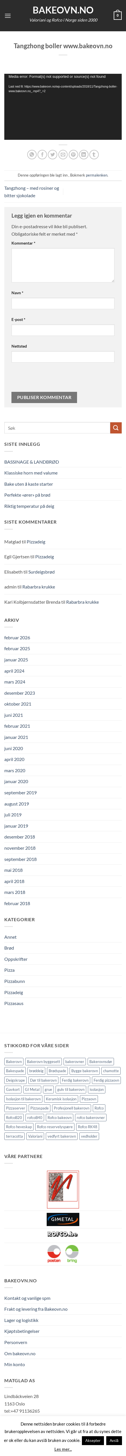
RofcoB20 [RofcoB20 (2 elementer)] (14, 1117)
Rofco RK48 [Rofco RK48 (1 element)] (87, 1126)
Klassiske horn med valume (31, 472)
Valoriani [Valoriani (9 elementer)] (35, 1136)
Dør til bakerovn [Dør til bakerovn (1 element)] (43, 1080)
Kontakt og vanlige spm (27, 1298)
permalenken (96, 175)
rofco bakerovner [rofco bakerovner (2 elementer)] (91, 1117)
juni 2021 (13, 715)
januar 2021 (16, 737)
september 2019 (20, 792)
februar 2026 (17, 637)
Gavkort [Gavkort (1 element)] (13, 1089)
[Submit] (116, 427)
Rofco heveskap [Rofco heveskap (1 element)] (19, 1126)
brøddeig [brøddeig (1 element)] (36, 1070)
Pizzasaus (13, 1003)
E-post (18, 319)
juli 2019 (12, 814)
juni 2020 (13, 748)
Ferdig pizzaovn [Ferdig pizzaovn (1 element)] (106, 1080)
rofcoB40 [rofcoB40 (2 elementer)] (34, 1117)
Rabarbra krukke (38, 586)
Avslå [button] (114, 1440)
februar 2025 (17, 648)
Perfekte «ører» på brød (27, 494)
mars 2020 (14, 770)
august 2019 (16, 803)
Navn (17, 292)
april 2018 (14, 881)
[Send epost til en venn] (63, 154)
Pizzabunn (14, 981)
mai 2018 (13, 870)
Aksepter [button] (93, 1440)
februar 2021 (17, 726)
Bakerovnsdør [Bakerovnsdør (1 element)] (100, 1061)
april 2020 (14, 759)
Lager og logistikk (21, 1320)
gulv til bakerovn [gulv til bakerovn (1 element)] (70, 1089)
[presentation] (50, 379)
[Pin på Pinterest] (73, 154)
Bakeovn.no (63, 10)
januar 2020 (16, 781)
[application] (63, 107)
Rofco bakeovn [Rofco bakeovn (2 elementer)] (60, 1117)
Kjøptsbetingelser (22, 1331)
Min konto (14, 1364)
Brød (9, 947)
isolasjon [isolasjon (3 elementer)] (97, 1089)
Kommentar (23, 243)
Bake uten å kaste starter (28, 484)
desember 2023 (19, 693)
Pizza (9, 970)
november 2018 (20, 848)
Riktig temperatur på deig (29, 506)
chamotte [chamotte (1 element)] (111, 1070)
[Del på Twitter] (52, 154)
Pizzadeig (36, 541)
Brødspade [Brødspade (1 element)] (57, 1070)
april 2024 (14, 670)
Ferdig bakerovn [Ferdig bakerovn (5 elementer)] (75, 1080)
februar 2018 (17, 903)
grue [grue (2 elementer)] (48, 1089)
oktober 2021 (17, 703)
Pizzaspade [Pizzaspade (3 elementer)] (39, 1108)
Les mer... (63, 1449)
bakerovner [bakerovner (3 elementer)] (74, 1061)
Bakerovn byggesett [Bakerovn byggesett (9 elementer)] (43, 1061)
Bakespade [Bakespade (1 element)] (15, 1070)
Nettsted (19, 346)
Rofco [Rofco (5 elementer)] (99, 1108)
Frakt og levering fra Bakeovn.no (36, 1309)
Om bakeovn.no (20, 1353)
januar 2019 (16, 825)
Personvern (15, 1342)
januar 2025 (16, 659)
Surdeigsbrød (41, 571)
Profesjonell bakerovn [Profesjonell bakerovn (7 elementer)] (71, 1108)
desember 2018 (19, 836)
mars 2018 (14, 892)
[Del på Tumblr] (94, 154)
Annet (10, 937)
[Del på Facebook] (42, 154)
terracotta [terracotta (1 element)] (14, 1136)
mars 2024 (14, 681)
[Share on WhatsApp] (32, 154)
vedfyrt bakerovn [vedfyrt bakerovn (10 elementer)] (62, 1136)
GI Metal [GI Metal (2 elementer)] (32, 1089)
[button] (7, 16)
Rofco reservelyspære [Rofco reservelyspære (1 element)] (55, 1126)
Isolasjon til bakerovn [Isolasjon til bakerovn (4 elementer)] (23, 1099)
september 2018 (20, 859)
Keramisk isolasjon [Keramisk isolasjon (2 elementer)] (61, 1099)
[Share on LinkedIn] (83, 154)
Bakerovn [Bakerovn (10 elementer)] (14, 1061)
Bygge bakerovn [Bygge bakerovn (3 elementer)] (84, 1070)
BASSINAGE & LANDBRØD (31, 461)
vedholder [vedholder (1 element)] (89, 1136)
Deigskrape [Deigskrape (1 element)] (15, 1080)
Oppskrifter (15, 959)
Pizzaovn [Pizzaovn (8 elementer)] (89, 1099)
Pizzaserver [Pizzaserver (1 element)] (15, 1108)
